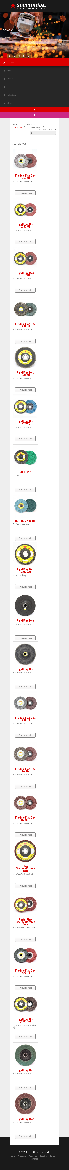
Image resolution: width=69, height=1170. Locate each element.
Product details (25, 193)
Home (12, 1156)
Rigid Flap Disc (25, 620)
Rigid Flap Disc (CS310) (25, 225)
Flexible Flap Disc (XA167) (25, 325)
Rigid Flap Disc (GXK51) (25, 374)
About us (32, 1156)
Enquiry (42, 1156)
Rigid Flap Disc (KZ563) (25, 422)
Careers (52, 1156)
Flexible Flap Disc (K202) (25, 819)
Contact (33, 1159)
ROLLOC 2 (25, 472)
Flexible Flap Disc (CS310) (25, 177)
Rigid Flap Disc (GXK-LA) (25, 571)
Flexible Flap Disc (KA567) (25, 770)
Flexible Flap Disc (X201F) (25, 972)
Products (21, 1156)
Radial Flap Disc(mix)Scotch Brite (25, 922)
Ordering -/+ (19, 127)
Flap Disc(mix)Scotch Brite (25, 868)
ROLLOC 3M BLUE (25, 521)
